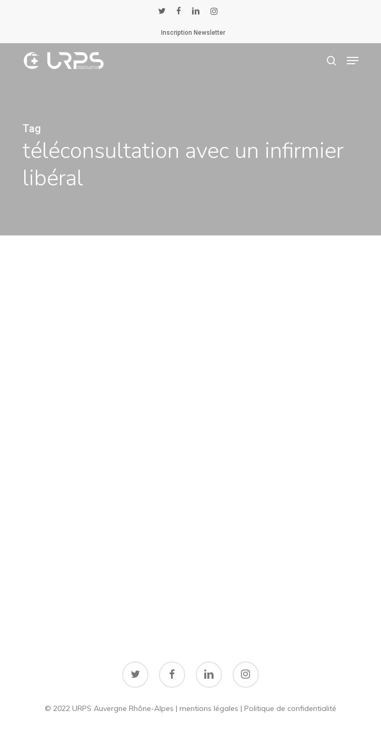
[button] (352, 60)
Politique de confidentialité (290, 708)
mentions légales (208, 708)
